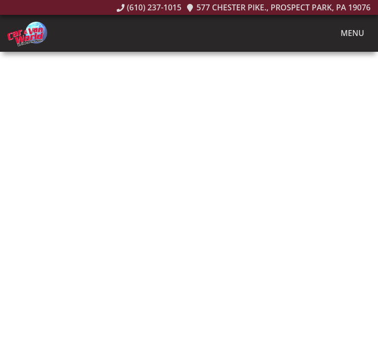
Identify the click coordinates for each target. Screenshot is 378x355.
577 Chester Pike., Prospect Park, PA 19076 (278, 7)
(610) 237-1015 (149, 7)
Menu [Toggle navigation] (347, 33)
